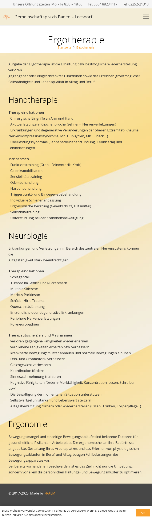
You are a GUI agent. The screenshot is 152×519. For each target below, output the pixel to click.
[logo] (6, 17)
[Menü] (145, 17)
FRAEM (49, 493)
